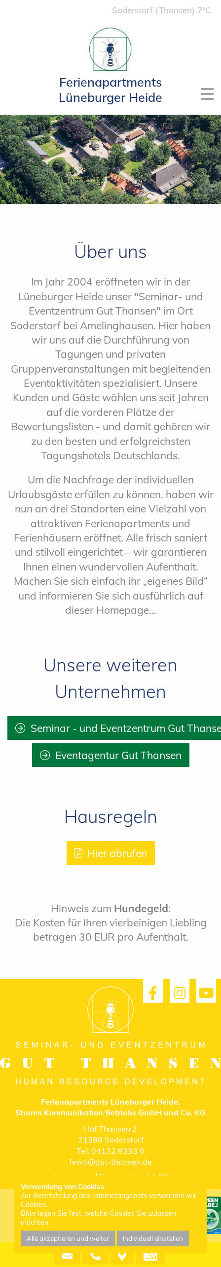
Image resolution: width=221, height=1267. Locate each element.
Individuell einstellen (153, 1238)
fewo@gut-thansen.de (111, 1162)
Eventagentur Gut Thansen (118, 755)
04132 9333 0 (118, 1151)
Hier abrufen (117, 853)
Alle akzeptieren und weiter (68, 1238)
